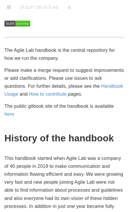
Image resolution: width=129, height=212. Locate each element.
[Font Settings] (69, 7)
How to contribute (48, 94)
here (9, 114)
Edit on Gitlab (39, 7)
